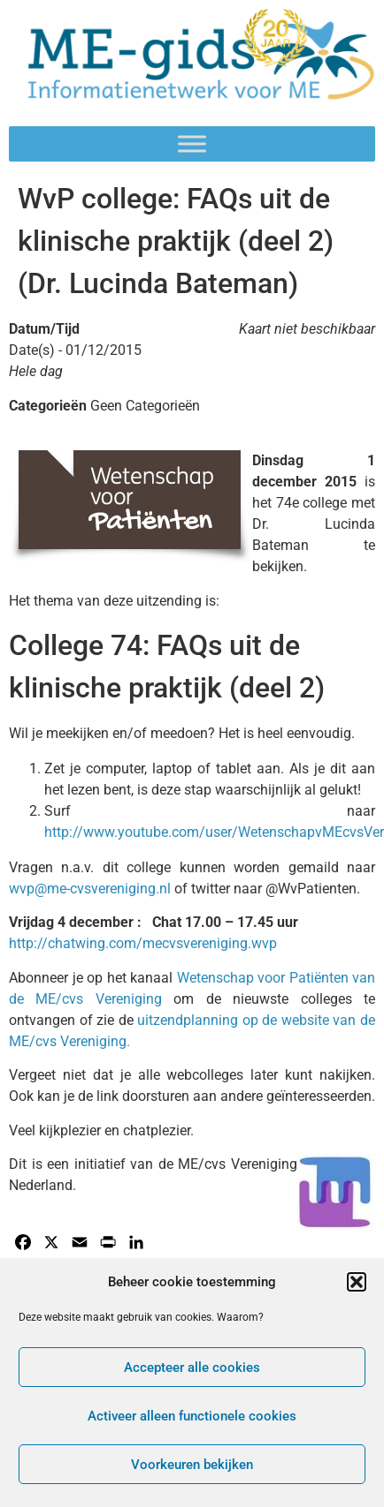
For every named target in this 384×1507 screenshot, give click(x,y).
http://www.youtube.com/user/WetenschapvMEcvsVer (214, 832)
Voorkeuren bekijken (192, 1465)
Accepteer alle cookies (192, 1367)
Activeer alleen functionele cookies (192, 1416)
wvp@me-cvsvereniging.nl (90, 888)
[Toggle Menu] (192, 144)
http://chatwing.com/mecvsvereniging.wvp (143, 943)
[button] (356, 1282)
